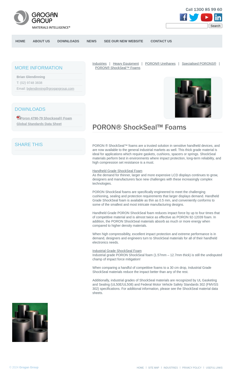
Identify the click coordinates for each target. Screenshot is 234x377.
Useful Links (214, 367)
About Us (41, 41)
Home (20, 41)
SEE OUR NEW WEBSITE (123, 41)
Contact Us (161, 41)
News (91, 41)
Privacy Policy (191, 367)
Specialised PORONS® (199, 63)
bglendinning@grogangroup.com (50, 88)
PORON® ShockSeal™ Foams (117, 68)
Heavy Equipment (126, 63)
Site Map (153, 367)
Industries (99, 63)
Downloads (68, 41)
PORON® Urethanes (160, 63)
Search (215, 26)
